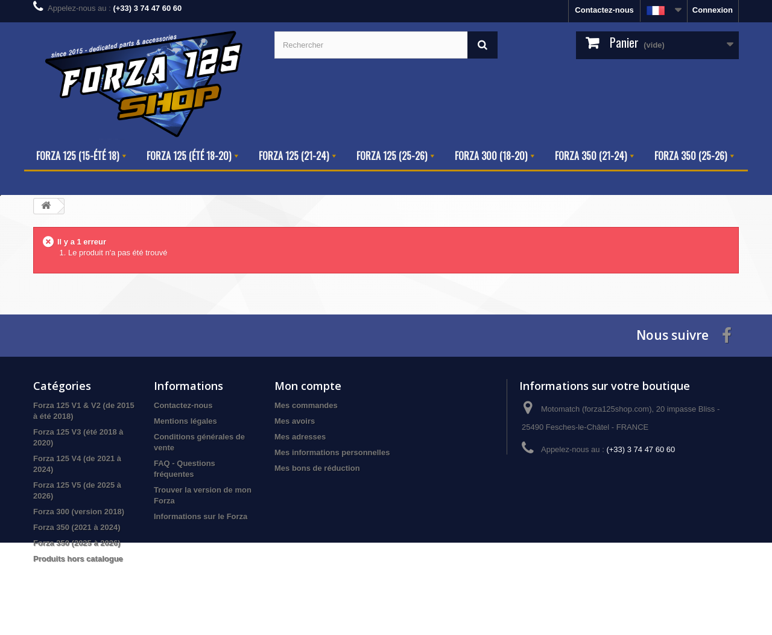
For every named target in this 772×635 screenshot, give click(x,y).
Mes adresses (300, 436)
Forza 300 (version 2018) (78, 511)
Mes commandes (306, 405)
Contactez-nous (604, 9)
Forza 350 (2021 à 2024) (77, 527)
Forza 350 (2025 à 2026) (77, 542)
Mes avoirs (294, 421)
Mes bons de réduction (317, 468)
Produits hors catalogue (78, 558)
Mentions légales (185, 421)
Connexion (712, 9)
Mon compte (307, 385)
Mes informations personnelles (332, 452)
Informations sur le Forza (200, 516)
